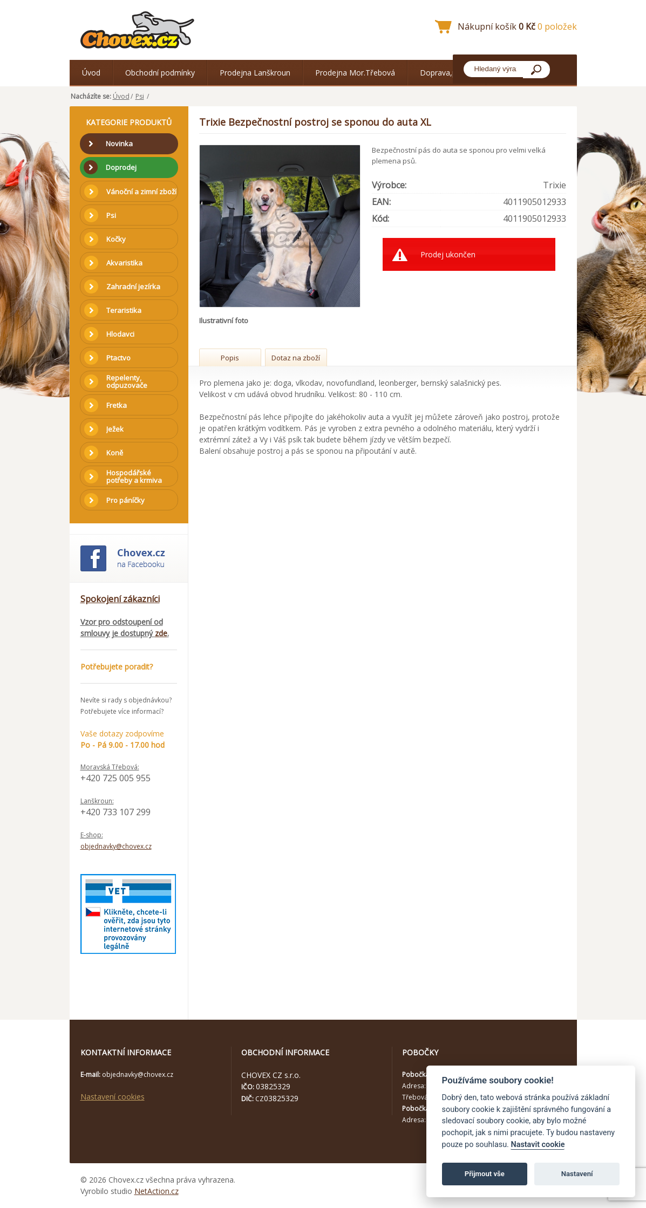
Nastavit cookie (538, 1144)
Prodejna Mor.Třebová (355, 72)
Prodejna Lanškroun (255, 72)
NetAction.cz (156, 1191)
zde (161, 633)
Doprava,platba (447, 72)
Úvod (91, 72)
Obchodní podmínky (160, 72)
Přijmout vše (485, 1174)
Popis (230, 358)
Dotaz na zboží (295, 358)
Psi (139, 96)
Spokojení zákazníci (120, 599)
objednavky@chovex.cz (116, 846)
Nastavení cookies (112, 1096)
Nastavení (577, 1174)
